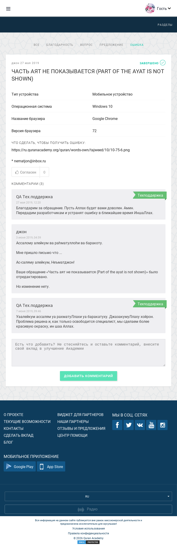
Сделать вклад (18, 435)
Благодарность (59, 45)
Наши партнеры (73, 421)
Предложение (111, 45)
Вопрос (86, 45)
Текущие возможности (27, 421)
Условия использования (88, 528)
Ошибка (137, 45)
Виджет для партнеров (80, 414)
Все (36, 45)
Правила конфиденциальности (88, 533)
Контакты (14, 428)
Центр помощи (72, 435)
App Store (51, 466)
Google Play (19, 466)
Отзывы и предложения (81, 428)
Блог (8, 442)
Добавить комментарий (88, 376)
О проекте (13, 414)
